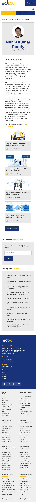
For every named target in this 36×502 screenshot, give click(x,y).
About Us (5, 400)
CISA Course (6, 430)
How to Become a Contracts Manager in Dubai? (19, 276)
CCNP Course (24, 489)
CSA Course (6, 435)
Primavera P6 (6, 463)
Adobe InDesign (24, 461)
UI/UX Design (24, 454)
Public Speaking (7, 487)
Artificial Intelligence (26, 396)
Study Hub (11, 19)
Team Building (6, 483)
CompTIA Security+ (25, 485)
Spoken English (7, 494)
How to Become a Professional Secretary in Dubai (19, 282)
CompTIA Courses (25, 479)
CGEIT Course (6, 441)
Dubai (4, 372)
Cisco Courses (24, 481)
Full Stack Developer (26, 426)
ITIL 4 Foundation (25, 405)
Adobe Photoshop (25, 456)
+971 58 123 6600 (7, 361)
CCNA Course (24, 492)
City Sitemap (6, 413)
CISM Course (6, 433)
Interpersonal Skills (8, 485)
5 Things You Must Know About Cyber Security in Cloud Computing (18, 293)
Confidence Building (8, 492)
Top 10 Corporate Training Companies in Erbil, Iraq (19, 320)
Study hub (5, 402)
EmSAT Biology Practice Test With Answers (17, 314)
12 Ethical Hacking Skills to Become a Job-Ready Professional (18, 326)
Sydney (4, 378)
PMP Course (6, 452)
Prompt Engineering (26, 412)
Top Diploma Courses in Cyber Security (18, 298)
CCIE (21, 494)
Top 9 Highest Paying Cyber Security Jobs (18, 303)
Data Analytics (24, 399)
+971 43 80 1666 (7, 359)
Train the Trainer (7, 459)
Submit (8, 258)
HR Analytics (6, 461)
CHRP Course (6, 456)
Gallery (4, 411)
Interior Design (24, 467)
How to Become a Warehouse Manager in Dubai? (18, 308)
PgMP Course (6, 465)
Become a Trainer (7, 405)
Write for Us (5, 407)
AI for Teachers (24, 414)
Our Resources (6, 409)
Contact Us (5, 415)
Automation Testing (25, 433)
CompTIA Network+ (25, 487)
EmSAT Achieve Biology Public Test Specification (17, 287)
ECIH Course (6, 437)
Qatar (4, 374)
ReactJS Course (24, 441)
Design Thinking (24, 465)
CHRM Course (6, 454)
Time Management (8, 481)
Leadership (5, 479)
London (4, 376)
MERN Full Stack (25, 430)
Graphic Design (24, 452)
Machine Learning (25, 401)
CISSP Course (6, 428)
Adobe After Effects (25, 463)
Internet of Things (25, 403)
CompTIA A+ (23, 483)
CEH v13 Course (7, 426)
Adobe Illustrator (25, 459)
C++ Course (23, 437)
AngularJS (23, 439)
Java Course (23, 435)
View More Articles (12, 228)
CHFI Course (6, 439)
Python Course (24, 428)
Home (3, 19)
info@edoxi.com (7, 366)
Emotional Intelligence (9, 489)
